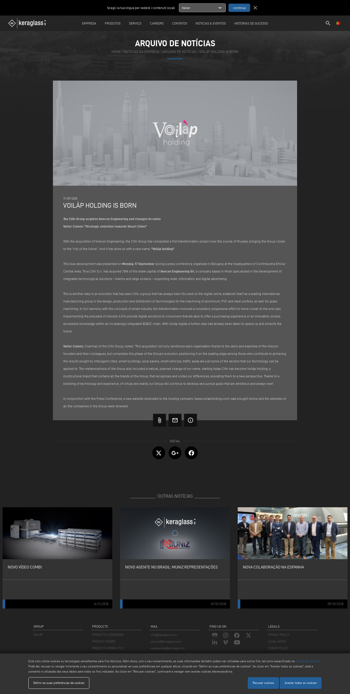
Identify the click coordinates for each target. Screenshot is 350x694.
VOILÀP (38, 634)
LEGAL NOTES (277, 641)
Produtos (113, 23)
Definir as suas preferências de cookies (58, 682)
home (116, 52)
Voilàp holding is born (218, 52)
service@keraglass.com (166, 641)
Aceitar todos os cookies (301, 682)
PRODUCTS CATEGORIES (108, 634)
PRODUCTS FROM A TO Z (108, 648)
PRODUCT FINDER (103, 641)
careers (157, 23)
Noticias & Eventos (211, 23)
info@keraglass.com (164, 634)
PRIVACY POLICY (278, 634)
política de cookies (307, 661)
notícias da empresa (142, 52)
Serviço (135, 23)
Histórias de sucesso (251, 23)
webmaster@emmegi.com (168, 648)
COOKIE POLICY (278, 648)
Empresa (89, 23)
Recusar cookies (263, 682)
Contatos (179, 23)
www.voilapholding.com (212, 398)
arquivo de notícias (179, 52)
